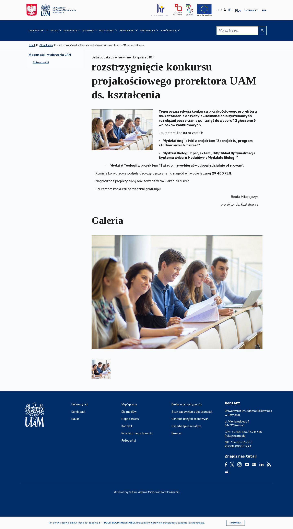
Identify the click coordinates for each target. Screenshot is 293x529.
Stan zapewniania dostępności (192, 412)
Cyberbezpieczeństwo (186, 426)
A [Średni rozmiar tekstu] (221, 10)
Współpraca (129, 404)
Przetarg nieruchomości (137, 433)
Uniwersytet (79, 404)
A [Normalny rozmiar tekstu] (218, 10)
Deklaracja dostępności (187, 404)
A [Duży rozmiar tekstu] (224, 10)
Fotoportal (128, 440)
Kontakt (126, 426)
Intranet (251, 10)
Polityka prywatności (119, 522)
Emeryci (177, 433)
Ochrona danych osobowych (190, 419)
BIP (264, 10)
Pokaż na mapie (235, 436)
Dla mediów (129, 412)
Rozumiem (236, 522)
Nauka (75, 419)
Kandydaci (78, 412)
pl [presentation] (237, 10)
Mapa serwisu (130, 419)
